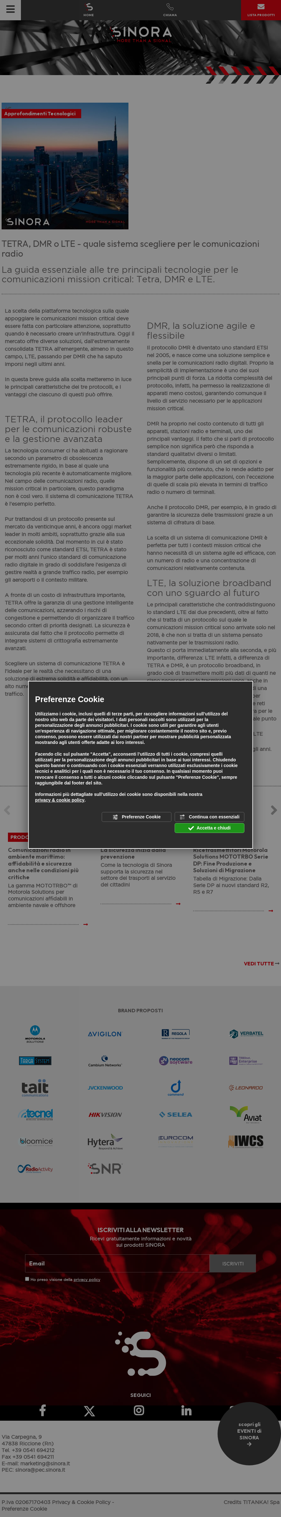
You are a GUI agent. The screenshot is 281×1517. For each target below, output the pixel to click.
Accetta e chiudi (209, 828)
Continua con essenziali (209, 817)
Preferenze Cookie (136, 817)
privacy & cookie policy (60, 800)
